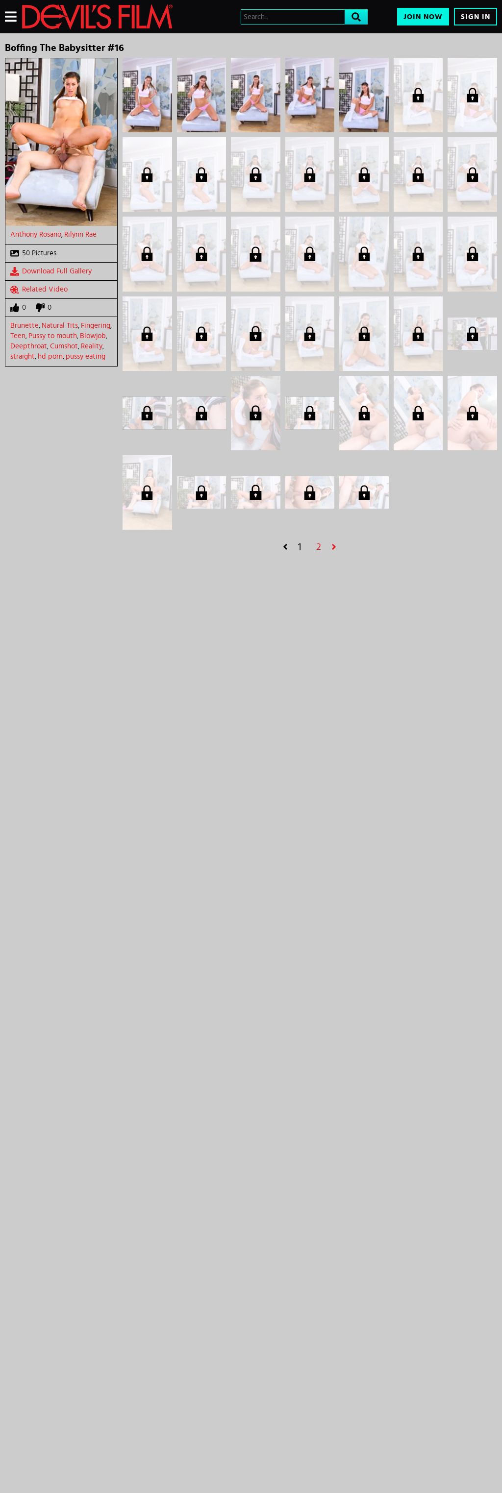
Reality (91, 346)
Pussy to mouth (52, 336)
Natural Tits (60, 325)
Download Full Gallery (51, 271)
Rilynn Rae (80, 234)
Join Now (423, 17)
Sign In (475, 17)
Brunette (24, 325)
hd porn (50, 356)
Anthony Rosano (35, 234)
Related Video (39, 289)
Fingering (95, 325)
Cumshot (64, 346)
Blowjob (93, 336)
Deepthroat (28, 346)
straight (22, 356)
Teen (17, 336)
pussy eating (85, 356)
